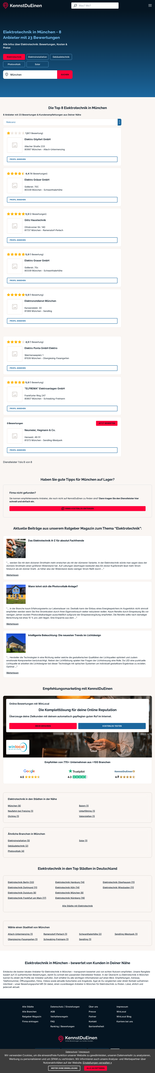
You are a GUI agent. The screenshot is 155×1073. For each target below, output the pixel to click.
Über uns (93, 1006)
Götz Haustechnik (35, 220)
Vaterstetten (87, 816)
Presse (92, 1011)
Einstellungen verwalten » (97, 1062)
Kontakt (93, 1021)
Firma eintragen (30, 1021)
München (14, 805)
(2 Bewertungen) (37, 214)
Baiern (84, 805)
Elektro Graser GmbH (37, 260)
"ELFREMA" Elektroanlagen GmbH (45, 388)
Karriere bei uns (125, 1021)
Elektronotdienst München (40, 300)
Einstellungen (73, 1006)
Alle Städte (28, 1006)
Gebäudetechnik (18, 845)
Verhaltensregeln (59, 1016)
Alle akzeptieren (96, 1068)
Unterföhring (87, 811)
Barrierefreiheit (96, 1026)
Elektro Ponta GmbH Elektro (41, 348)
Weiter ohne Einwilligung (64, 1068)
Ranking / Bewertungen (62, 1026)
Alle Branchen (29, 1011)
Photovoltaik (16, 851)
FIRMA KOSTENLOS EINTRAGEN (77, 508)
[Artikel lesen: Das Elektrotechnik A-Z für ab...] (16, 548)
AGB (52, 1011)
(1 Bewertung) (36, 133)
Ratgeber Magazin (31, 1016)
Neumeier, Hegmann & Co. (40, 430)
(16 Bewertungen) (38, 173)
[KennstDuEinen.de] (22, 5)
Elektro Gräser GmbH (37, 179)
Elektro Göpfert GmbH (38, 139)
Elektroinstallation (19, 840)
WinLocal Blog (124, 1016)
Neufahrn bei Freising (20, 811)
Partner (92, 1016)
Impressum (122, 1006)
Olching (13, 816)
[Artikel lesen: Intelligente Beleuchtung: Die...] (16, 643)
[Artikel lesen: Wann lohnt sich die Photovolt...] (16, 594)
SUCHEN (65, 74)
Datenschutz (56, 1006)
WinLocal (121, 1011)
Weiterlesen (12, 575)
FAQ (52, 1021)
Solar (83, 840)
